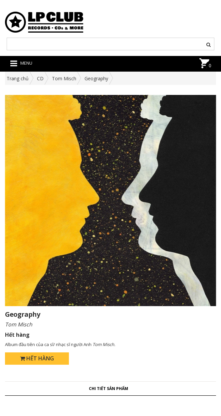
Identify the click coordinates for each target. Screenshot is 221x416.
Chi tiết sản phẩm (108, 388)
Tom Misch (64, 78)
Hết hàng (37, 358)
